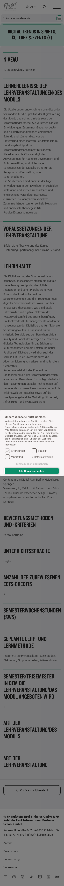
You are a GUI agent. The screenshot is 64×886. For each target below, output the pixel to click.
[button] (42, 457)
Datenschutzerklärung (44, 442)
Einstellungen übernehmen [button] (32, 464)
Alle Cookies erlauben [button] (31, 471)
